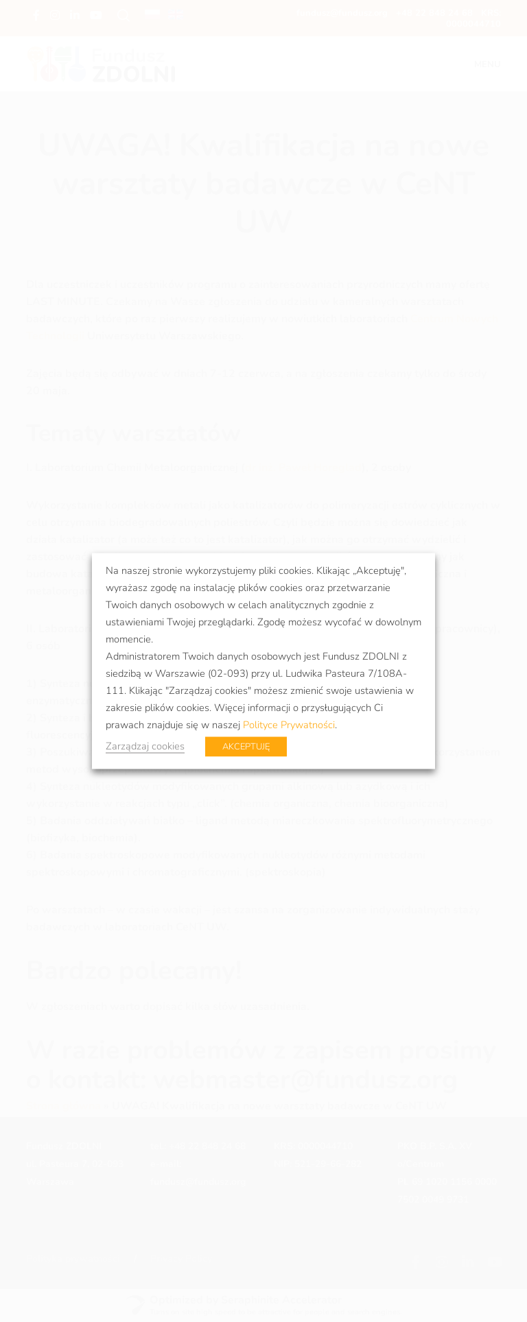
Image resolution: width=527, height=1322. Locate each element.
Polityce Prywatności (289, 725)
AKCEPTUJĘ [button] (246, 747)
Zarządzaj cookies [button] (145, 746)
